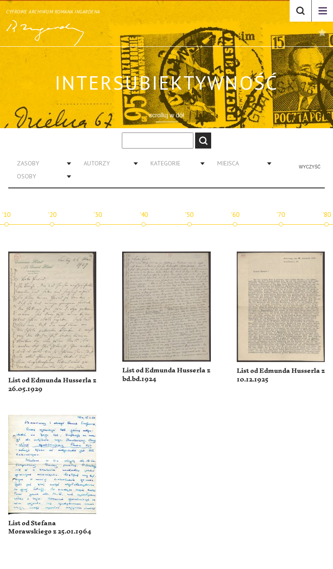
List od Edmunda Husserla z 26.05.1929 (52, 385)
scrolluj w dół (166, 115)
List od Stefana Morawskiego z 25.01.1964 (49, 528)
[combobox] (40, 163)
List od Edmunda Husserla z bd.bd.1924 (166, 375)
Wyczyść (309, 167)
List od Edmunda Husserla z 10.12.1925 (281, 375)
